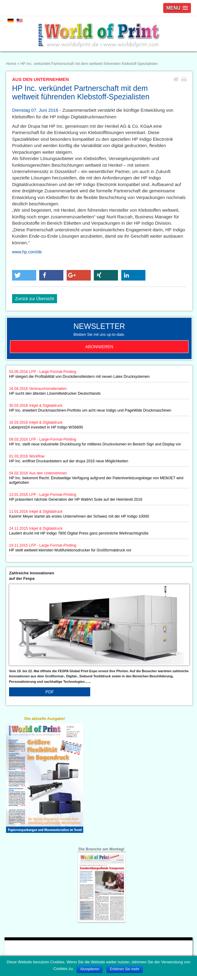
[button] (24, 275)
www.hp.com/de (27, 251)
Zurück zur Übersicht (34, 298)
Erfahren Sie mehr (124, 969)
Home (11, 64)
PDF (50, 691)
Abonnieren (99, 346)
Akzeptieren (89, 969)
